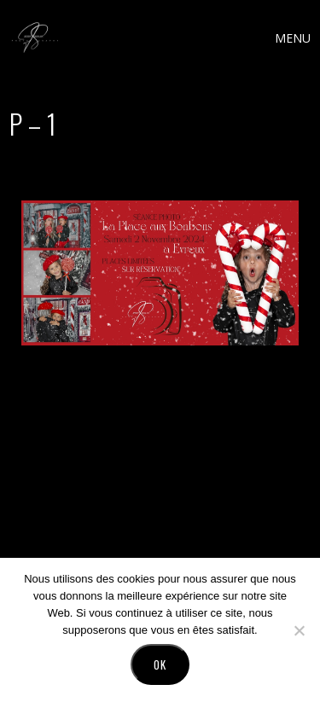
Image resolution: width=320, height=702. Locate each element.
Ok (160, 664)
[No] (298, 630)
